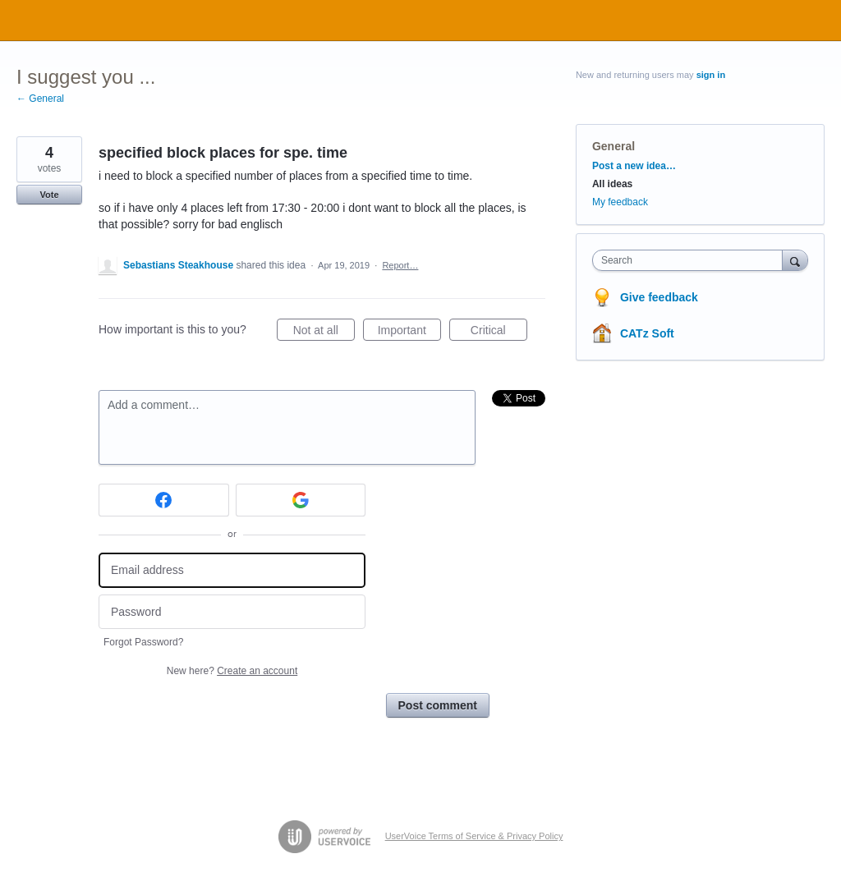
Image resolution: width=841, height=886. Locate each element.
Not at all (324, 333)
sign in (710, 75)
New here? (232, 671)
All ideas (612, 184)
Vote (48, 195)
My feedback (620, 202)
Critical (499, 333)
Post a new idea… (634, 166)
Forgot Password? (143, 642)
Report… (400, 265)
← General (40, 98)
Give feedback (659, 297)
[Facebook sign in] (164, 500)
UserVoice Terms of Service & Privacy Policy (474, 836)
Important (409, 333)
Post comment (437, 705)
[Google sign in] (301, 500)
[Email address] (232, 570)
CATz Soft (647, 333)
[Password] (232, 612)
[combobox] (691, 260)
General (613, 146)
